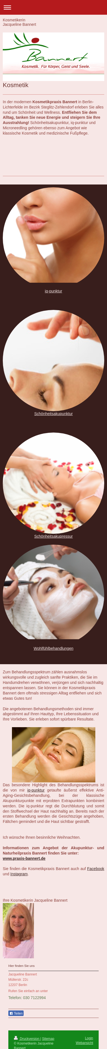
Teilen (16, 1013)
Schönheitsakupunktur (53, 413)
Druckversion (27, 1039)
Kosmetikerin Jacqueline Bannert (19, 22)
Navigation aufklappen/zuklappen (53, 7)
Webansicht (84, 1043)
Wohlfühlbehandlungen (53, 648)
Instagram (19, 874)
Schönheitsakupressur (53, 536)
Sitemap (48, 1039)
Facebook (95, 868)
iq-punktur (53, 291)
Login (89, 1038)
